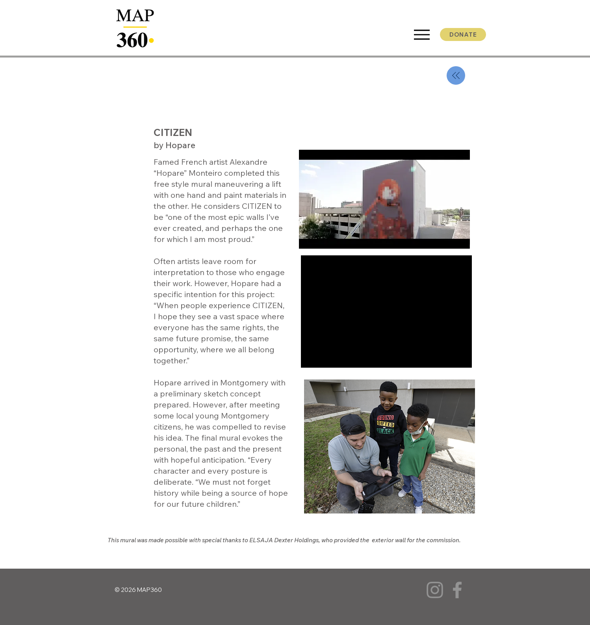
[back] (456, 75)
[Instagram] (435, 590)
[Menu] (421, 34)
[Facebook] (457, 590)
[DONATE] (463, 34)
